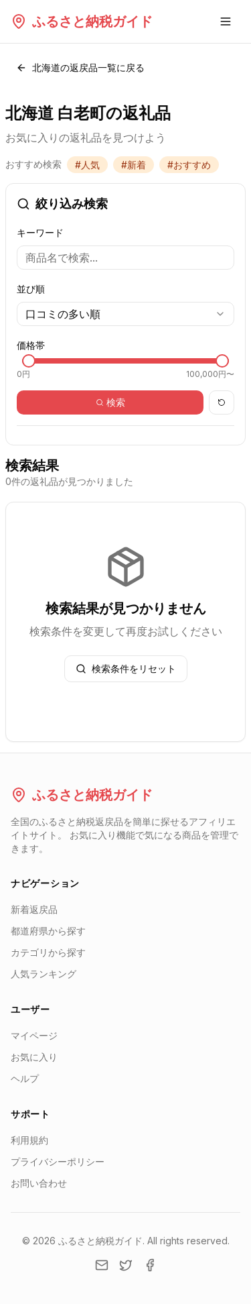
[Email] (101, 1265)
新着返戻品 (34, 909)
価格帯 (31, 345)
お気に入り (34, 1057)
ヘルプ (25, 1078)
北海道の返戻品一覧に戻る (80, 67)
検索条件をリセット (126, 668)
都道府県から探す (48, 930)
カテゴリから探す (48, 952)
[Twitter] (126, 1265)
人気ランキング (43, 973)
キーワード (40, 232)
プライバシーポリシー (57, 1161)
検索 (110, 402)
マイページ (34, 1035)
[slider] (28, 361)
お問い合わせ (39, 1183)
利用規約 (29, 1140)
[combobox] (125, 314)
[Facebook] (150, 1265)
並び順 (31, 288)
